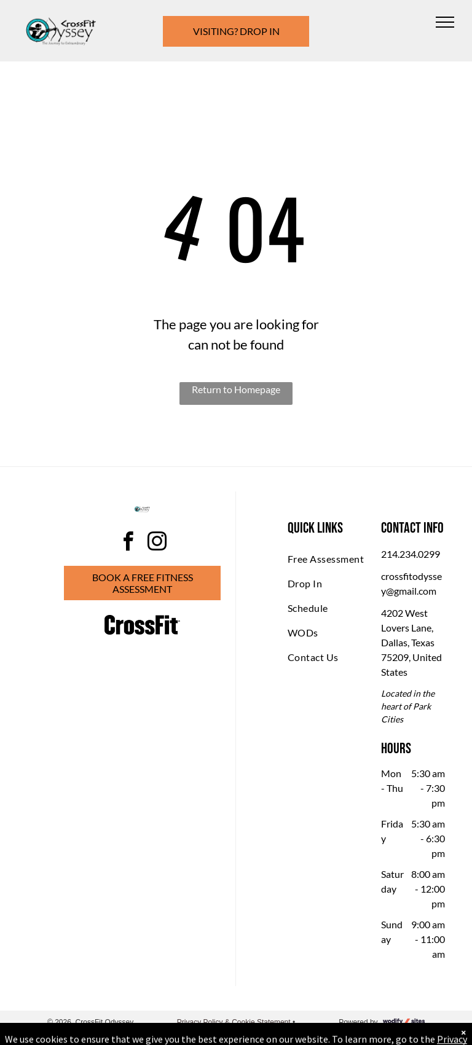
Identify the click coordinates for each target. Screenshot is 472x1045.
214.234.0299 (410, 554)
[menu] (445, 22)
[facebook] (128, 543)
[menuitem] (332, 559)
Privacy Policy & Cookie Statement (234, 1022)
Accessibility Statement (235, 1033)
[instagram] (157, 543)
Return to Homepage (236, 389)
